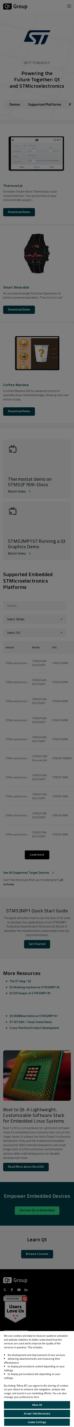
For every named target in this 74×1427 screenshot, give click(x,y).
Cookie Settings (37, 1422)
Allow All (37, 1405)
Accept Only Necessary (37, 1413)
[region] (37, 1379)
